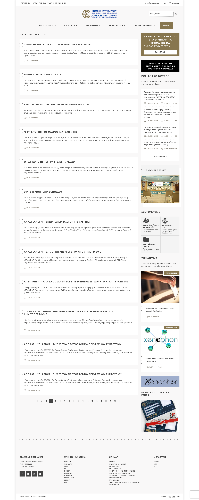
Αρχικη (112, 462)
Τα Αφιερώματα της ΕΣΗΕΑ (151, 247)
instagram (34, 474)
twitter (28, 474)
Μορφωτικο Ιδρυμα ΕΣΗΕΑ (119, 473)
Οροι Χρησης (114, 485)
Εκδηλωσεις (92, 25)
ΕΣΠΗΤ (67, 480)
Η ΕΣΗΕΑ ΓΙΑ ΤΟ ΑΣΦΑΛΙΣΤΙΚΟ (42, 74)
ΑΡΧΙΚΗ (29, 25)
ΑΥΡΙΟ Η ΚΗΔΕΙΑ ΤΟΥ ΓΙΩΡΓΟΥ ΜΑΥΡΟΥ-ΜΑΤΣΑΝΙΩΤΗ (56, 104)
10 (78, 401)
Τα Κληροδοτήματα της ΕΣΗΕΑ (151, 228)
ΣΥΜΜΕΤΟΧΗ (160, 52)
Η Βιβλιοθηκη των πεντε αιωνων (122, 471)
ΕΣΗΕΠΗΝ (68, 475)
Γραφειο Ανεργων (143, 25)
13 (92, 401)
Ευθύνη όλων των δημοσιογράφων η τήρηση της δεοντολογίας (160, 143)
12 (87, 401)
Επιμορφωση (116, 25)
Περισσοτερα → (160, 156)
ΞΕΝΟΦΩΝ (68, 464)
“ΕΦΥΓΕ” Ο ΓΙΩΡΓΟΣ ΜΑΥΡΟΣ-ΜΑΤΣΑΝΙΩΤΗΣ (51, 131)
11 (83, 401)
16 (106, 401)
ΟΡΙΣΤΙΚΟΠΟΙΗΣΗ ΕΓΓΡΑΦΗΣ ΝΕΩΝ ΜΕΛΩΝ (50, 161)
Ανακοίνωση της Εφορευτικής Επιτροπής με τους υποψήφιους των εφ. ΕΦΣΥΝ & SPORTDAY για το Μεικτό (160, 113)
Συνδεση (175, 3)
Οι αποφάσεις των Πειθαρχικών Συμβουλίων (170, 229)
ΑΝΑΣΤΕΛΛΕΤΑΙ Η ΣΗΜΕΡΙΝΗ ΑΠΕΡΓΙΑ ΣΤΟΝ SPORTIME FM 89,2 (62, 251)
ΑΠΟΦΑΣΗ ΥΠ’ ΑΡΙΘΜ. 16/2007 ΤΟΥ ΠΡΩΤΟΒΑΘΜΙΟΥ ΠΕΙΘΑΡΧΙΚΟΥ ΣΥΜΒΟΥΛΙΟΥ (73, 374)
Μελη (166, 25)
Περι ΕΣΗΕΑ (25, 3)
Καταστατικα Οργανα (42, 3)
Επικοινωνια (60, 3)
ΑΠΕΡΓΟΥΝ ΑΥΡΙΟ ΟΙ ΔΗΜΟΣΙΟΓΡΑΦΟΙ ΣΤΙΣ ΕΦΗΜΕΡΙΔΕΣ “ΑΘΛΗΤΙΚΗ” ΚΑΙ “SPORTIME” (76, 281)
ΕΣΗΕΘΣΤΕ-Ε (69, 478)
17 (110, 401)
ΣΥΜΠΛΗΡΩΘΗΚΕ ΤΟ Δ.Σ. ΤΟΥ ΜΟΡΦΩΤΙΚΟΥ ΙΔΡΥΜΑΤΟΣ (58, 44)
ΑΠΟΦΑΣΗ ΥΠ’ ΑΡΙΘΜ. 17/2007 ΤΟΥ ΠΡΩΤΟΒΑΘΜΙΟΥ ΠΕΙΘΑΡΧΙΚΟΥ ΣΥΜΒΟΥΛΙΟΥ (72, 344)
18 (115, 401)
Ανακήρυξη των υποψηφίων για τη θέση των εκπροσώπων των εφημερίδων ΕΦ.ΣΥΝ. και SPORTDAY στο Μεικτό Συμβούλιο (159, 96)
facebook (22, 474)
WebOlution (174, 497)
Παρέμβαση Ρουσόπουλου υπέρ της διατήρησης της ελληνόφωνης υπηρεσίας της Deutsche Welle (160, 129)
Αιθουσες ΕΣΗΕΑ (156, 170)
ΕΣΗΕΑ (99, 14)
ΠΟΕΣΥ (67, 471)
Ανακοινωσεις (46, 25)
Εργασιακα (69, 25)
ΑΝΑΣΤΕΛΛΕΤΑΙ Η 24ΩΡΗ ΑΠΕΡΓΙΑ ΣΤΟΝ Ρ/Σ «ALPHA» (57, 221)
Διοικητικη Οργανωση (118, 464)
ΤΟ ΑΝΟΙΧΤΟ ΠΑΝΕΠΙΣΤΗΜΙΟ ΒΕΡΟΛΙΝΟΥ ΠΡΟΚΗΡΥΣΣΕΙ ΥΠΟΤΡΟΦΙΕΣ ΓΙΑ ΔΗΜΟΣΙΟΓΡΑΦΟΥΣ (68, 313)
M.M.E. (66, 482)
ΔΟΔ (66, 466)
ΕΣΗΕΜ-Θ (68, 473)
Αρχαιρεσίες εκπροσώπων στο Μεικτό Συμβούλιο (159, 309)
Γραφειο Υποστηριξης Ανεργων (122, 475)
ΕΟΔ (66, 469)
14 (96, 401)
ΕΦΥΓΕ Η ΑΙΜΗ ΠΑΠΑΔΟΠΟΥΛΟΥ (43, 191)
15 (101, 401)
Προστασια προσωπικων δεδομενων (124, 482)
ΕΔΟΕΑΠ (67, 462)
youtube (40, 474)
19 (119, 401)
